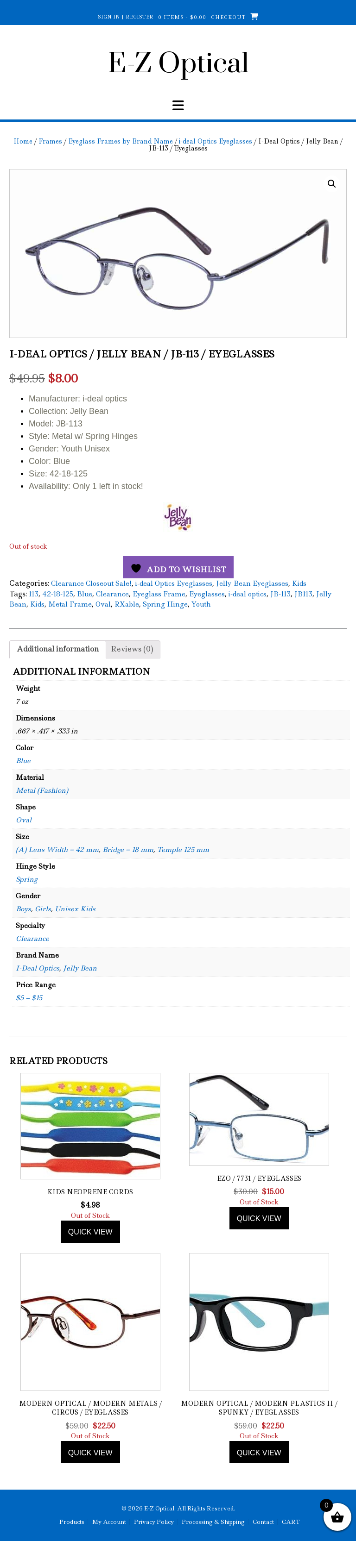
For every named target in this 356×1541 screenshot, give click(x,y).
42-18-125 (57, 594)
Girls (43, 909)
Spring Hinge (165, 604)
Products (71, 1522)
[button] (178, 105)
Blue (84, 594)
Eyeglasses (207, 594)
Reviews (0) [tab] (132, 649)
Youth (200, 604)
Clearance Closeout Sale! (91, 583)
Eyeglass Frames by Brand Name (120, 141)
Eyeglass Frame (159, 594)
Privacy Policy (154, 1522)
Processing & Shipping (213, 1522)
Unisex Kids (75, 909)
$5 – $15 (29, 997)
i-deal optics (248, 594)
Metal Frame (70, 604)
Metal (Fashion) (42, 790)
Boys (23, 909)
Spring (26, 879)
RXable (126, 604)
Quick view (90, 1232)
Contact (263, 1522)
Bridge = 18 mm (127, 849)
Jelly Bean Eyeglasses (252, 583)
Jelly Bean (80, 968)
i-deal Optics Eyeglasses (215, 141)
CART (291, 1522)
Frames (50, 141)
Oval (103, 604)
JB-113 (280, 594)
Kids (299, 583)
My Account (109, 1522)
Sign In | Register (125, 16)
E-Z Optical (178, 64)
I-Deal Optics (37, 968)
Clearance (112, 594)
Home (22, 141)
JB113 (303, 594)
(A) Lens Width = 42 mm (57, 849)
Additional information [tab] (58, 649)
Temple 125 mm (183, 849)
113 (33, 594)
